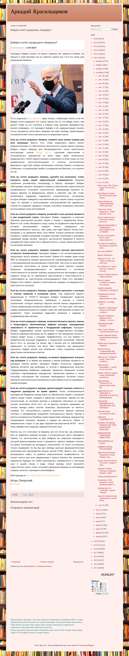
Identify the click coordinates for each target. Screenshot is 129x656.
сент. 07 (101, 163)
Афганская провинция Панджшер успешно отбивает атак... (106, 455)
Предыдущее (78, 562)
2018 (96, 549)
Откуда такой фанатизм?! (107, 477)
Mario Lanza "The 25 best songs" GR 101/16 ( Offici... (108, 188)
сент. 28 (101, 84)
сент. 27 (101, 87)
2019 (96, 545)
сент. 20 (101, 114)
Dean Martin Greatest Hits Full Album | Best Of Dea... (107, 196)
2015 (96, 560)
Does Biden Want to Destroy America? (43, 475)
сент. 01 (101, 505)
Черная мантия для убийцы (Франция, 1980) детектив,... (106, 204)
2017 (96, 553)
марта (98, 529)
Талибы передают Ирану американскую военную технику (108, 337)
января (99, 537)
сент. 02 (101, 182)
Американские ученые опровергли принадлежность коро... (107, 296)
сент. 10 (101, 152)
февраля (99, 533)
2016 (96, 556)
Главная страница (47, 562)
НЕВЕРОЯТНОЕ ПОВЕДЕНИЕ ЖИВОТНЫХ (104, 435)
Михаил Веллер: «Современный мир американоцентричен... (107, 351)
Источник (15, 484)
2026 (96, 39)
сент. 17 (101, 125)
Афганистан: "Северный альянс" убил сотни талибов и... (107, 359)
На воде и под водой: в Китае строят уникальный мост (106, 238)
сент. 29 (101, 80)
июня (98, 517)
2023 (96, 50)
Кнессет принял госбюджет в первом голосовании (106, 282)
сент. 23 (101, 103)
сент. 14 (101, 137)
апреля (99, 525)
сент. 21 (101, 110)
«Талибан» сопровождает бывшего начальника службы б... (107, 310)
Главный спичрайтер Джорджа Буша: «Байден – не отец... (106, 318)
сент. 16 (101, 129)
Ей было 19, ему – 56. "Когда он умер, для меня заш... (106, 261)
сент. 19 (101, 118)
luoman (75, 645)
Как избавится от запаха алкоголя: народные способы (107, 269)
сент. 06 (101, 167)
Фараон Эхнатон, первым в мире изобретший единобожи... (107, 375)
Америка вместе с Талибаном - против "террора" (106, 490)
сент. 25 (101, 95)
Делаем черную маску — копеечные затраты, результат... (107, 220)
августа (99, 510)
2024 (96, 46)
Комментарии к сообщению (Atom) (37, 566)
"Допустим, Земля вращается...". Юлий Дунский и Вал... (106, 212)
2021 (96, 58)
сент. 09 (101, 156)
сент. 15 (101, 133)
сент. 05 (101, 171)
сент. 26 (101, 91)
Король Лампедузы (105, 255)
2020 (96, 541)
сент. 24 (101, 99)
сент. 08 (101, 160)
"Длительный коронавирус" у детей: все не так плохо (107, 367)
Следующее (15, 562)
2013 (96, 568)
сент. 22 (101, 106)
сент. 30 (101, 76)
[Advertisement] (47, 593)
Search (115, 29)
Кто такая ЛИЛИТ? (105, 251)
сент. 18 (101, 122)
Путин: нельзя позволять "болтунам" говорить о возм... (107, 463)
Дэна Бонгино (34, 118)
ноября (99, 65)
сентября (99, 73)
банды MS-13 (43, 152)
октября (99, 69)
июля (98, 514)
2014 (96, 564)
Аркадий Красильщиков (39, 11)
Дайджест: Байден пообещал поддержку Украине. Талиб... (107, 471)
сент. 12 (101, 144)
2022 (96, 54)
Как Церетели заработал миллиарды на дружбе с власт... (108, 246)
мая (97, 521)
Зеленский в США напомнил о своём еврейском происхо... (106, 482)
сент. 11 (101, 148)
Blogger (91, 645)
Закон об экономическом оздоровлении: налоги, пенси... (107, 498)
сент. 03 (101, 179)
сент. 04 (101, 175)
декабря (99, 61)
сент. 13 (101, 141)
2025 (96, 43)
